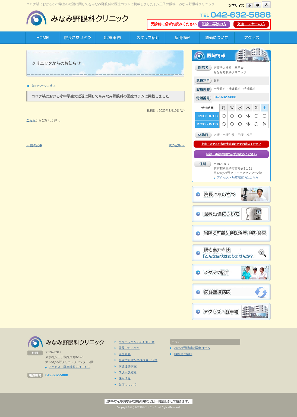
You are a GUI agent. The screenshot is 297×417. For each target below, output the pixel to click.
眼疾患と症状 (183, 354)
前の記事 (34, 145)
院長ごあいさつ (129, 347)
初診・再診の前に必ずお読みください (231, 154)
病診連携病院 (128, 366)
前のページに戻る (44, 85)
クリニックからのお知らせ (136, 341)
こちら (30, 120)
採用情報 (125, 378)
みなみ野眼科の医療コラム (192, 347)
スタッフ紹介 (128, 372)
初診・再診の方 (214, 24)
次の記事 (177, 145)
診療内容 (125, 354)
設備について (128, 384)
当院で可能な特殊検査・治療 (138, 360)
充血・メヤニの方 (251, 24)
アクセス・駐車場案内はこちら (238, 177)
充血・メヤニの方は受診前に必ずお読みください (231, 143)
